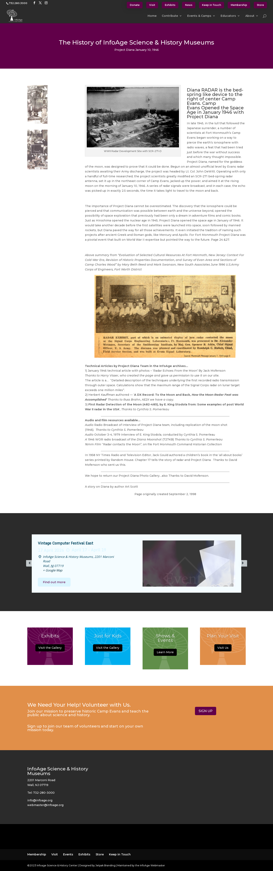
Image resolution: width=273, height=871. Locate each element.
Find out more (54, 582)
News (188, 4)
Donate (135, 4)
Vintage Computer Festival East (65, 543)
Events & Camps (199, 16)
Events (68, 854)
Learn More (165, 652)
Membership (239, 4)
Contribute (170, 16)
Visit (152, 4)
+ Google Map (52, 570)
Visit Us (223, 648)
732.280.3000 (18, 3)
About (249, 16)
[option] (136, 563)
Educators (228, 16)
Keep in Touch (211, 4)
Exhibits (170, 4)
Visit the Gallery (50, 648)
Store (260, 4)
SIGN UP (206, 711)
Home (152, 16)
